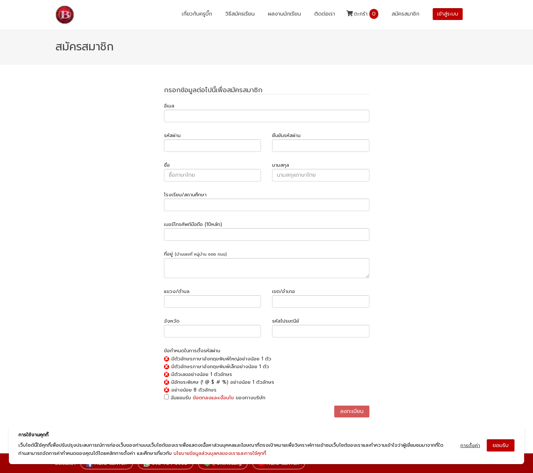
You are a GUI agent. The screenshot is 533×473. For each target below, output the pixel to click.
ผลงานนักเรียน (284, 14)
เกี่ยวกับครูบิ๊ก (197, 14)
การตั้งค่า (470, 445)
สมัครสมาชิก (405, 14)
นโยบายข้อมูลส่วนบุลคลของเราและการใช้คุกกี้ (220, 453)
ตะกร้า (362, 14)
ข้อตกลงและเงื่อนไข (213, 397)
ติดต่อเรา (324, 14)
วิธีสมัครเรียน (240, 14)
